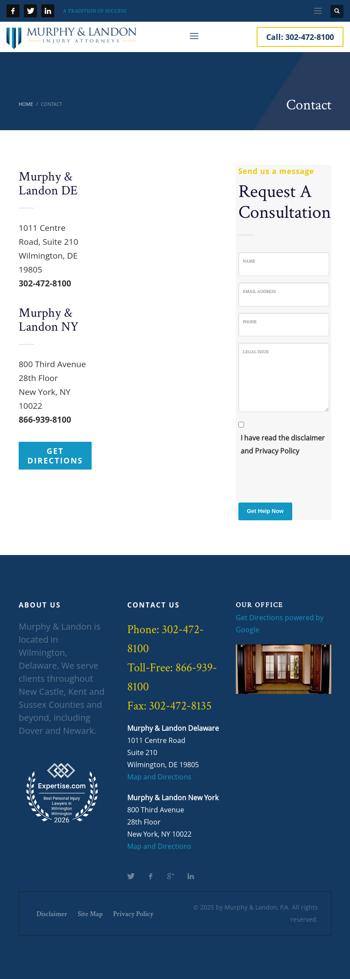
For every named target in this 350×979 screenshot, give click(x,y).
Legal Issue (256, 352)
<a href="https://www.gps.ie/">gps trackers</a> (161, 243)
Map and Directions (159, 777)
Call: (300, 37)
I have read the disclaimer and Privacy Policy (283, 444)
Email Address (259, 291)
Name (249, 261)
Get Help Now (265, 511)
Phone (250, 322)
